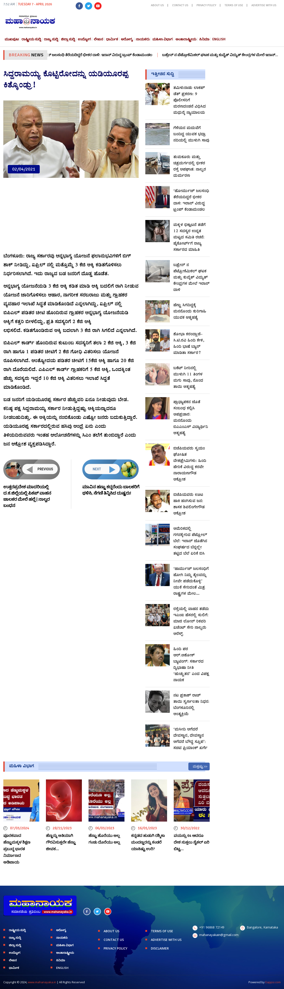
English (218, 39)
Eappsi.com (273, 982)
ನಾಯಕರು (143, 39)
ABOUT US (157, 5)
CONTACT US (180, 5)
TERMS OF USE (234, 5)
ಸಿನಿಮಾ (204, 39)
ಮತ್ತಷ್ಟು (198, 766)
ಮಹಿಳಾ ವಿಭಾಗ (162, 39)
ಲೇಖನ (98, 39)
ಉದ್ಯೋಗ (84, 39)
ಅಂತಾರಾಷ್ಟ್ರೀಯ (186, 39)
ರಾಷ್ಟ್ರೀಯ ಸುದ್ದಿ (31, 39)
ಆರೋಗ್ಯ (127, 39)
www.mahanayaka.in (42, 982)
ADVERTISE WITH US (263, 5)
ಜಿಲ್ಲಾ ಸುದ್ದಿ (68, 39)
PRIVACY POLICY (206, 5)
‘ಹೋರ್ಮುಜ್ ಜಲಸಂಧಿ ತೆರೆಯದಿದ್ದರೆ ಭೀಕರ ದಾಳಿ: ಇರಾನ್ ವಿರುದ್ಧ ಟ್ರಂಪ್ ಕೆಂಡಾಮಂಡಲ (98, 55)
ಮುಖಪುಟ (12, 39)
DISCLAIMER (160, 948)
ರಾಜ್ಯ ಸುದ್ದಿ (51, 39)
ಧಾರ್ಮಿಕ (112, 39)
